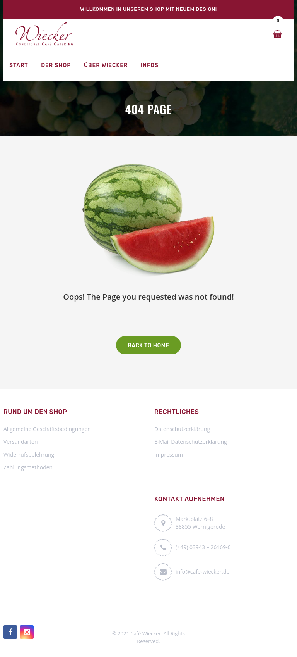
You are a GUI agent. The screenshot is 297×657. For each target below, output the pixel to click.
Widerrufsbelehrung (28, 454)
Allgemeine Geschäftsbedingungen (47, 429)
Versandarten (20, 441)
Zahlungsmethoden (28, 467)
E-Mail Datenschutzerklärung (190, 441)
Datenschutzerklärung (182, 429)
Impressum (168, 454)
